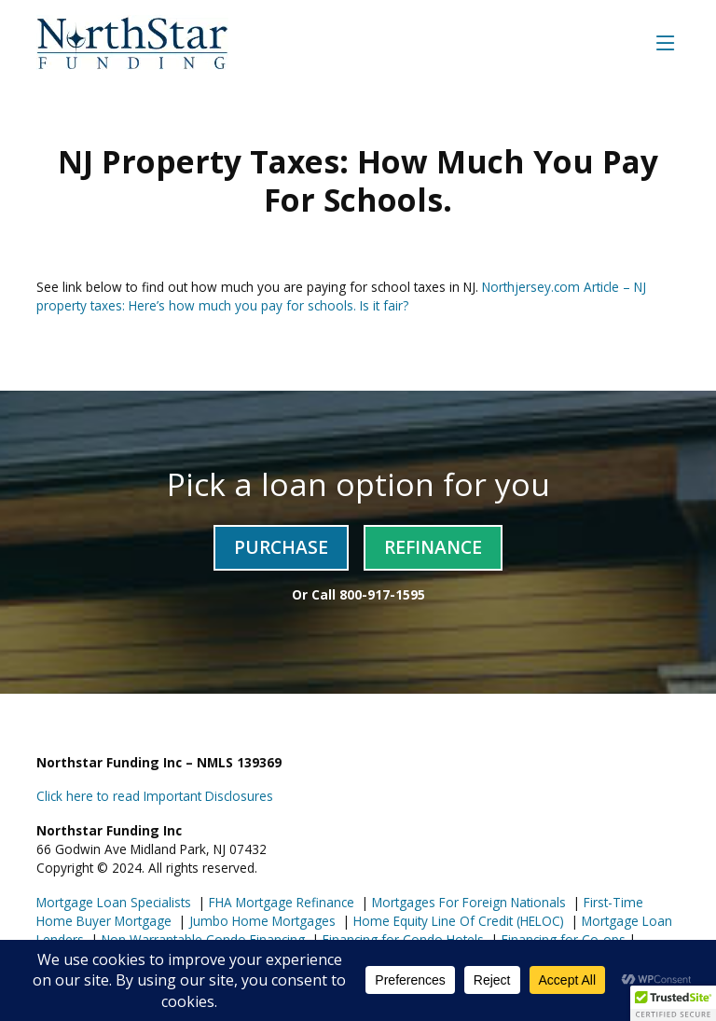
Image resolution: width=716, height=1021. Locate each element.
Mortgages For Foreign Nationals (467, 902)
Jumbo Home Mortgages (261, 921)
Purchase (281, 546)
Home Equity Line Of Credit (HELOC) (457, 921)
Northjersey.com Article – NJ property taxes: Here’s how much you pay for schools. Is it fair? (341, 296)
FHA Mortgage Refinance (281, 902)
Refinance (433, 546)
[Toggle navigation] (666, 42)
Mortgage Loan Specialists (113, 902)
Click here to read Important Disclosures (154, 796)
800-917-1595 (382, 594)
